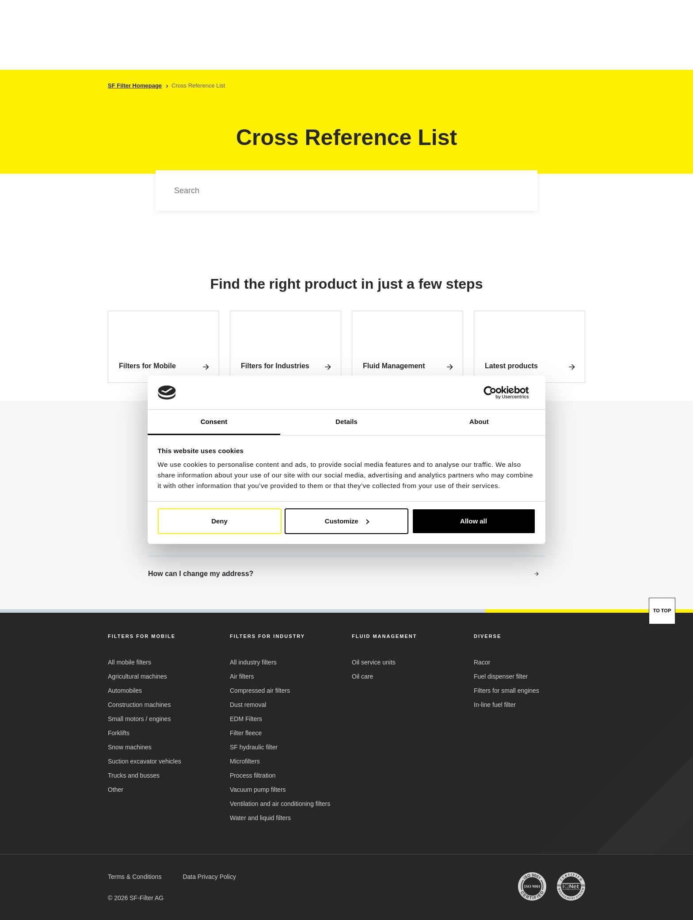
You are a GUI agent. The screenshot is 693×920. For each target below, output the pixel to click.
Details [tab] (346, 421)
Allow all (473, 521)
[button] (492, 19)
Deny (219, 521)
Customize (347, 521)
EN (456, 20)
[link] (163, 347)
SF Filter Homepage (135, 85)
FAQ (442, 43)
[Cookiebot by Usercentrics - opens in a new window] (497, 392)
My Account (551, 20)
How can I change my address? (344, 573)
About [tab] (479, 421)
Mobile (200, 44)
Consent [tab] (214, 421)
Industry (249, 44)
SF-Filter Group (391, 44)
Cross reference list (314, 43)
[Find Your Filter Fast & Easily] (564, 43)
